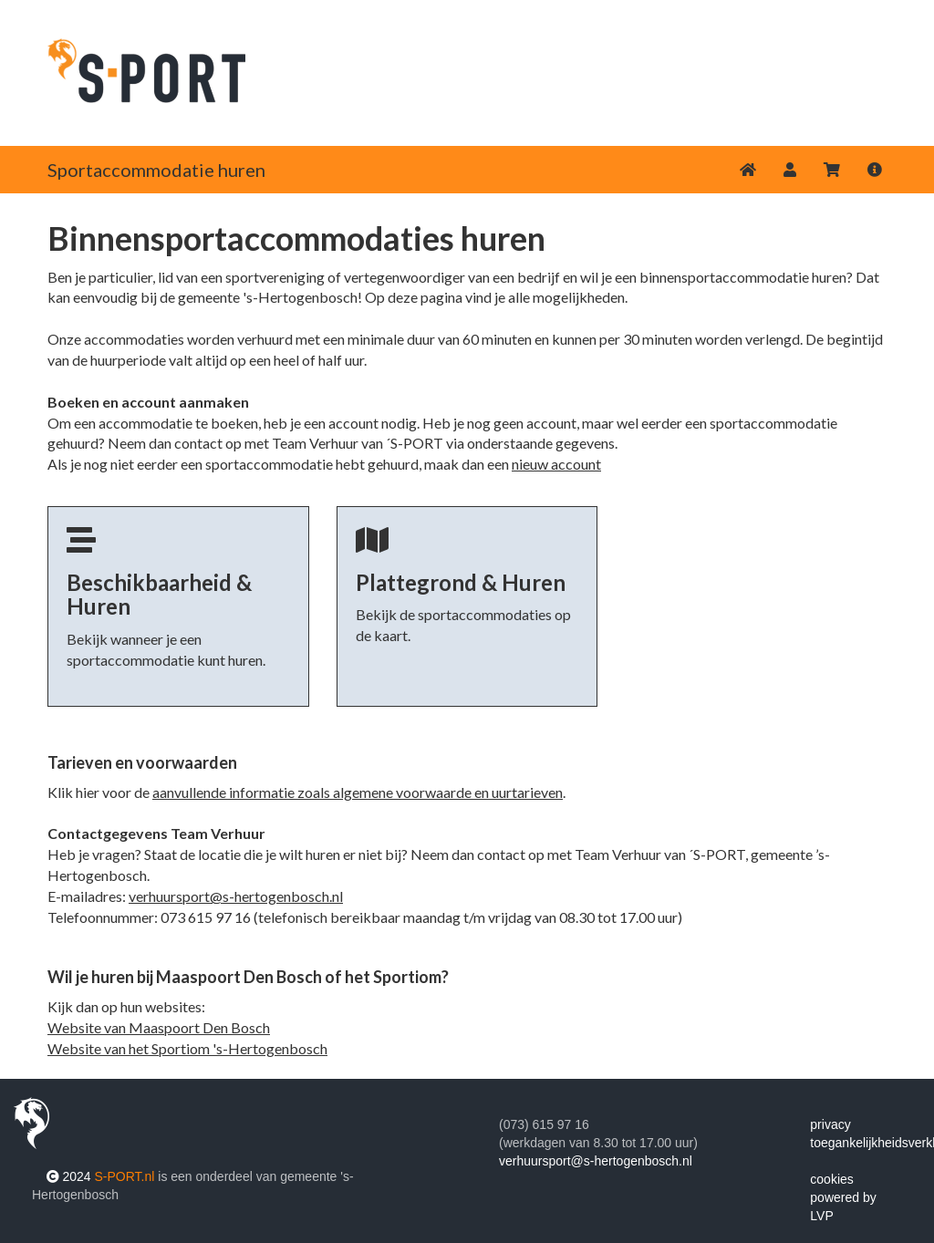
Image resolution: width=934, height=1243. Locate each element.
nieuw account (556, 463)
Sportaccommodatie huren (156, 170)
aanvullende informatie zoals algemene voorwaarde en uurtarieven (357, 792)
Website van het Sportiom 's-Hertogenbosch (187, 1048)
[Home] (748, 169)
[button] (790, 169)
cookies (831, 1179)
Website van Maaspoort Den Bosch (158, 1027)
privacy (830, 1124)
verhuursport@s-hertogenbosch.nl (236, 896)
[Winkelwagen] (832, 169)
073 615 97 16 (206, 917)
